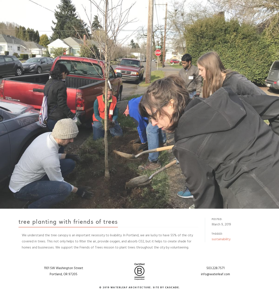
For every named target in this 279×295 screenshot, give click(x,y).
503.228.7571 (215, 268)
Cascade (172, 288)
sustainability (221, 239)
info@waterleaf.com (215, 274)
